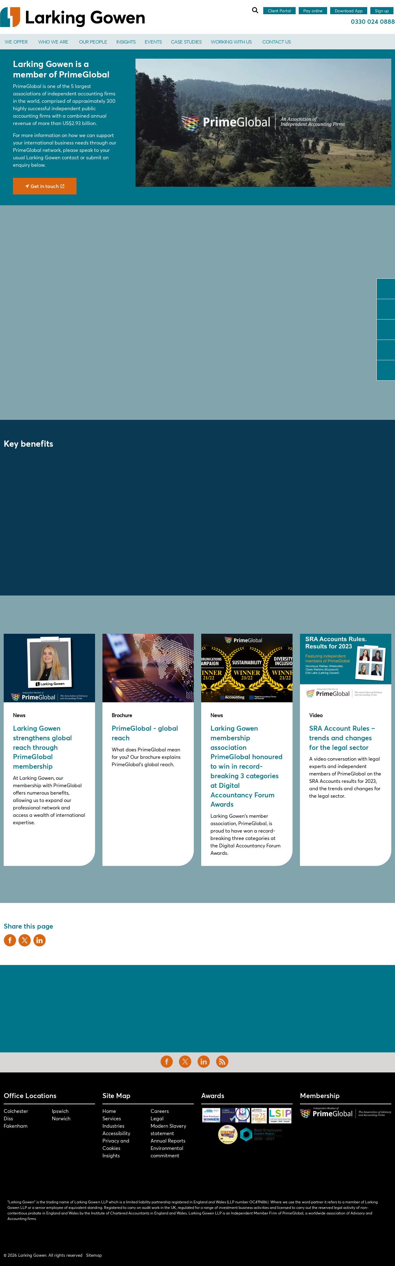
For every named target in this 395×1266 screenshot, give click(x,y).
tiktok (386, 369)
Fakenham (15, 1125)
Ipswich (60, 1111)
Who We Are (53, 42)
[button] (263, 123)
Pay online (312, 11)
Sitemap (94, 1255)
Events (153, 42)
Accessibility (116, 1133)
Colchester (16, 1111)
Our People (93, 42)
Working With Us (231, 42)
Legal (157, 1118)
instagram (386, 349)
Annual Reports (168, 1140)
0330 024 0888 (373, 21)
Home (109, 1111)
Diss (8, 1118)
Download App (349, 11)
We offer (16, 42)
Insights (125, 42)
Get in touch (44, 186)
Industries (113, 1125)
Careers (160, 1111)
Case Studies (186, 42)
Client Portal (279, 11)
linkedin (386, 329)
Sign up (382, 11)
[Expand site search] (255, 10)
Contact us (276, 42)
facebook (386, 288)
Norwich (61, 1118)
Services (111, 1118)
